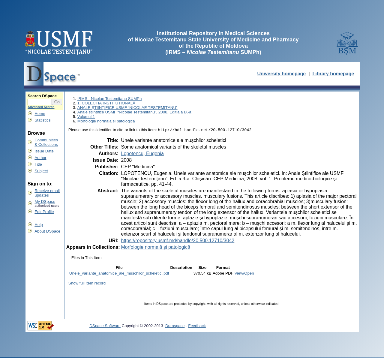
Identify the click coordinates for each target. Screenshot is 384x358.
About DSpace (47, 231)
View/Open (244, 274)
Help (38, 224)
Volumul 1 (86, 116)
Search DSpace (42, 96)
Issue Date (44, 151)
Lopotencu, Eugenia (142, 154)
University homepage (281, 73)
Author (40, 157)
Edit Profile (44, 211)
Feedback (197, 326)
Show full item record (87, 283)
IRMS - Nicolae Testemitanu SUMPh (109, 98)
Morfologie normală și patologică (106, 121)
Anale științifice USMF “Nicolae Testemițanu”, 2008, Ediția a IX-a (134, 112)
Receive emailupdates (47, 192)
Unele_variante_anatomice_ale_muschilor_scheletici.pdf (119, 274)
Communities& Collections (46, 142)
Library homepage (333, 73)
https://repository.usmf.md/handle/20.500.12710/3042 (177, 241)
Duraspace (174, 326)
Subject (41, 171)
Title (38, 164)
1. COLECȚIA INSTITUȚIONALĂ (106, 103)
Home (39, 113)
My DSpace (44, 201)
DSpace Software (105, 326)
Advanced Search (41, 107)
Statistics (42, 120)
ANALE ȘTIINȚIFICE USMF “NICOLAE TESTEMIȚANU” (127, 107)
